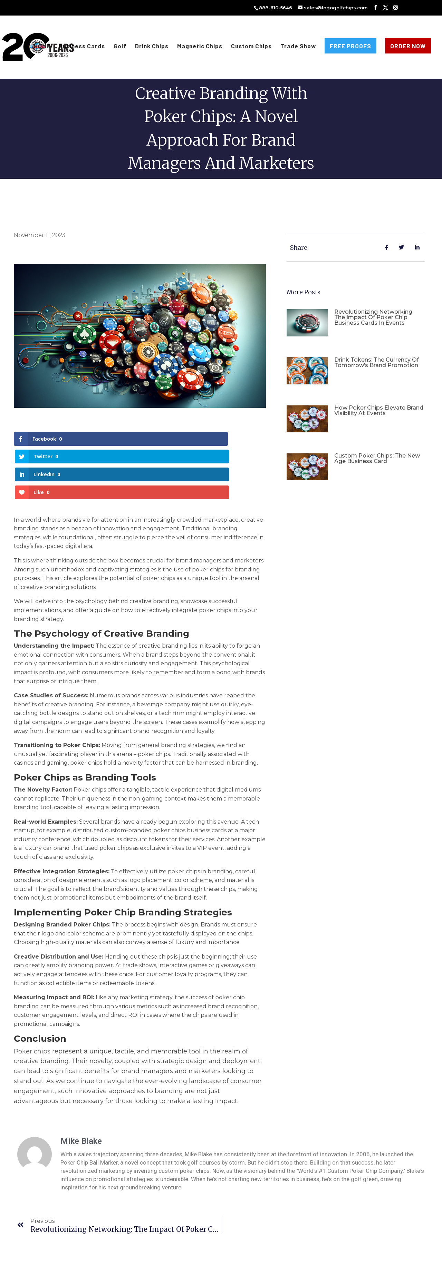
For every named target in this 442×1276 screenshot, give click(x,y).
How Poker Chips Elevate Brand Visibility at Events (378, 410)
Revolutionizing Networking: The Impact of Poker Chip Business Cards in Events (373, 317)
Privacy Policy (233, 1266)
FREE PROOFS (350, 45)
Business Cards (82, 46)
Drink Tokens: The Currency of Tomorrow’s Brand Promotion (376, 362)
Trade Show (298, 46)
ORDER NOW (408, 45)
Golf (120, 46)
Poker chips (32, 997)
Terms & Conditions (191, 1266)
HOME (42, 46)
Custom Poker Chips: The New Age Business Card (377, 458)
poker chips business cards (190, 777)
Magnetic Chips (199, 46)
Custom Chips (251, 46)
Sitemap (262, 1266)
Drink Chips (152, 46)
